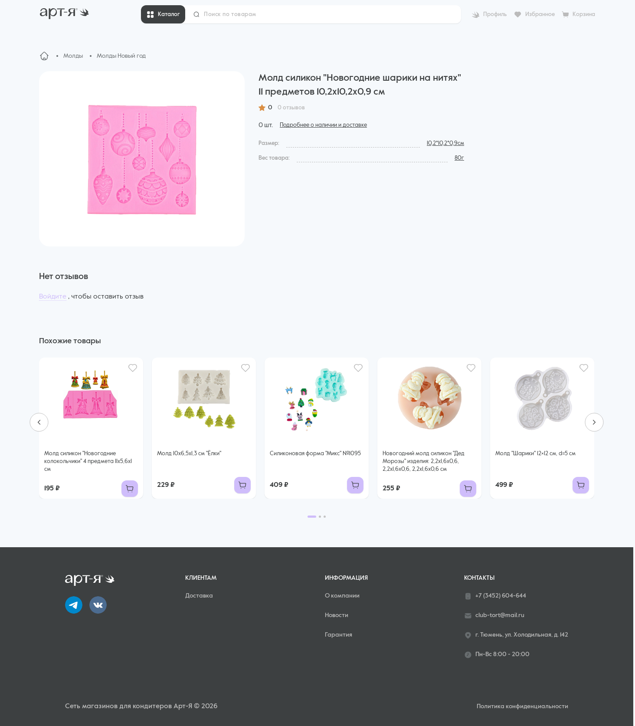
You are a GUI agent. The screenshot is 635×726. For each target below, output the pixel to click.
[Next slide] (594, 422)
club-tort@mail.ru (494, 616)
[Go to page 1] (312, 517)
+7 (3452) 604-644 (495, 596)
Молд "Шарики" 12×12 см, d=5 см (535, 454)
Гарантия (338, 635)
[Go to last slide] (39, 422)
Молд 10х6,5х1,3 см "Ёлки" (189, 454)
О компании (342, 596)
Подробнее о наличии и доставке (323, 125)
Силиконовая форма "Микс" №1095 (315, 454)
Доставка (199, 596)
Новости (336, 615)
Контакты (479, 578)
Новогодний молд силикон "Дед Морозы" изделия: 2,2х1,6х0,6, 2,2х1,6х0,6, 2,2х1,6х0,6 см (424, 461)
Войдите (52, 296)
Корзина (584, 14)
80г (459, 158)
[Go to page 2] (320, 517)
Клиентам (200, 578)
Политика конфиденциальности (522, 706)
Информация (346, 578)
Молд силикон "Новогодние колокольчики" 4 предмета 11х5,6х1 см (88, 461)
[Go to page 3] (325, 517)
